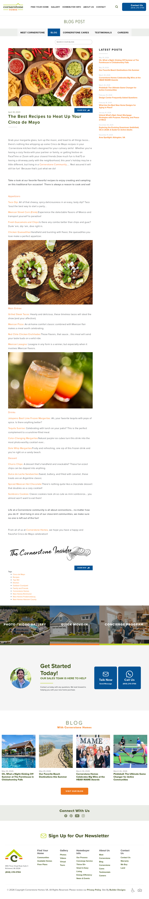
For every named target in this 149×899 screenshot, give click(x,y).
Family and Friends (20, 588)
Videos (63, 858)
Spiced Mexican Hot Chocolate (25, 484)
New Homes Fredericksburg (24, 597)
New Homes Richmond (22, 594)
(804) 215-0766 (137, 8)
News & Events (83, 879)
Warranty (125, 861)
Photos (63, 855)
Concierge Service (84, 861)
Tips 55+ (16, 580)
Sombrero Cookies (18, 494)
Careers (123, 32)
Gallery (56, 7)
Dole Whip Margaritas (20, 448)
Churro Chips (15, 464)
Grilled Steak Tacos (19, 314)
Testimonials (103, 32)
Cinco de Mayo (19, 574)
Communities (43, 858)
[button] (116, 6)
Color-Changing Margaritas (23, 438)
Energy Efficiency (84, 875)
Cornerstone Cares (76, 32)
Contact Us (125, 858)
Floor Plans (42, 865)
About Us (89, 7)
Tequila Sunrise (16, 428)
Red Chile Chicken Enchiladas (24, 334)
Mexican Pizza (16, 324)
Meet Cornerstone (32, 32)
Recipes (16, 577)
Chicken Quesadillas (19, 232)
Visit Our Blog (74, 791)
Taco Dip (13, 202)
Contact (101, 7)
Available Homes (44, 861)
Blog (54, 32)
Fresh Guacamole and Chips (24, 222)
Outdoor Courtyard (20, 585)
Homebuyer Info (72, 7)
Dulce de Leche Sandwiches (24, 474)
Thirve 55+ (81, 865)
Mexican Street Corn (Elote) (23, 212)
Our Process (81, 858)
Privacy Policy (93, 890)
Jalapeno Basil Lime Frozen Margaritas (29, 418)
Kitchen (16, 583)
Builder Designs (117, 890)
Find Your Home (40, 7)
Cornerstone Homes (21, 591)
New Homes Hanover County (24, 599)
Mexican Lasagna (17, 344)
